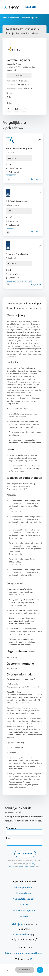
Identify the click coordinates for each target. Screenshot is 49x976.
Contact (24, 916)
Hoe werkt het (23, 893)
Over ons (23, 904)
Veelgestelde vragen (23, 898)
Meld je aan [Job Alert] (18, 924)
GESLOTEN (24, 970)
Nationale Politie (13, 64)
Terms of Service (26, 866)
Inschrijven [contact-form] (25, 854)
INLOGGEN (30, 7)
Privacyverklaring (14, 953)
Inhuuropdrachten (10, 17)
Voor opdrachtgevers (24, 910)
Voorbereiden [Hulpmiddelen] (21, 934)
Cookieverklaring (33, 953)
